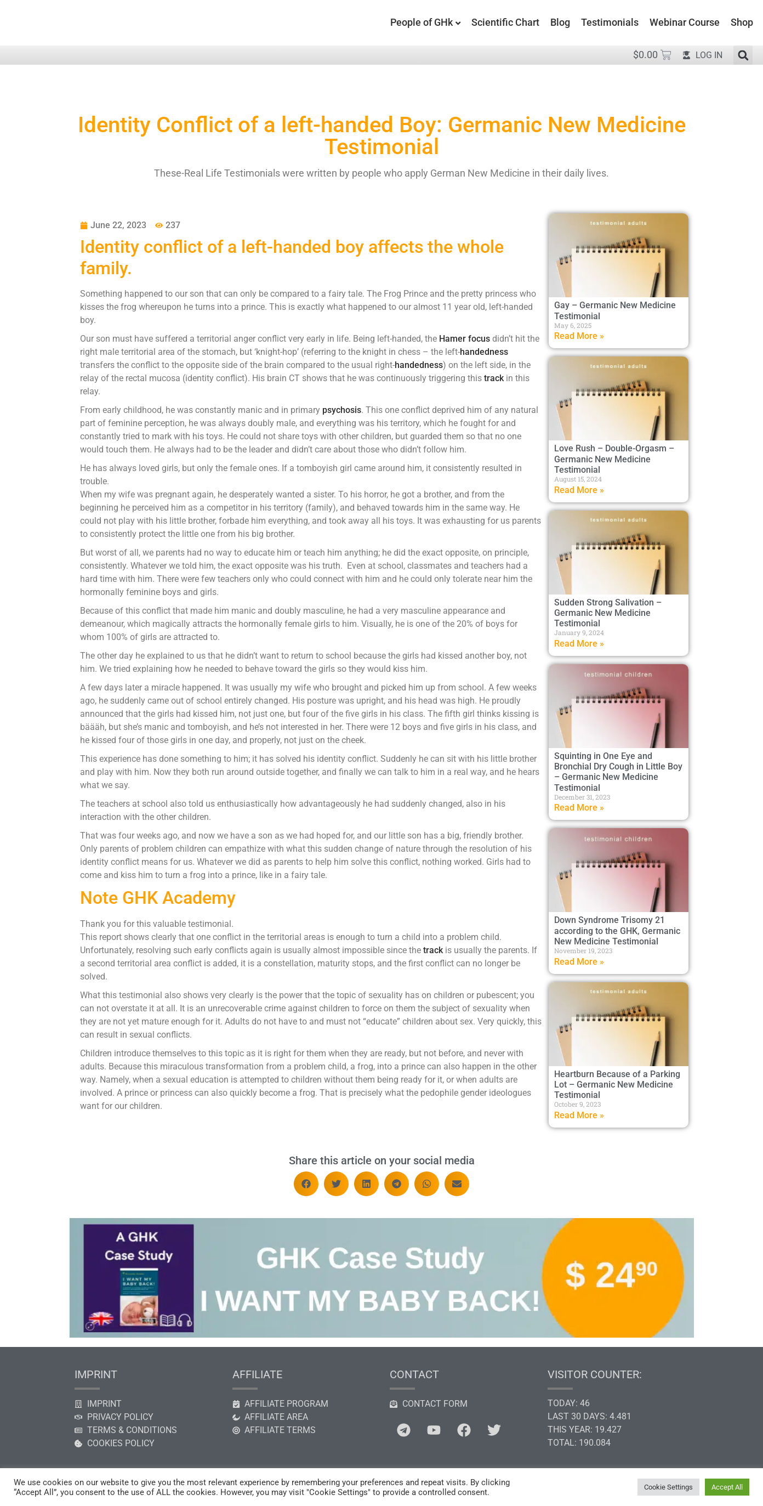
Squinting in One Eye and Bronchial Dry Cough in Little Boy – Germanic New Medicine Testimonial (618, 772)
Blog (560, 22)
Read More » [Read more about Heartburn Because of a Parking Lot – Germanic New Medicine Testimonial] (579, 1115)
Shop (742, 22)
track (494, 378)
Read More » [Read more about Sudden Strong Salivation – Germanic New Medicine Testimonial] (579, 643)
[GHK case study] (381, 1334)
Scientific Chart (505, 22)
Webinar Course (685, 22)
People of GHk (421, 22)
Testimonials (610, 22)
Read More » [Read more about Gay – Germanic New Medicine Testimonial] (579, 336)
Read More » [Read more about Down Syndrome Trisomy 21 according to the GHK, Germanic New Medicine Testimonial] (579, 961)
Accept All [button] (727, 1487)
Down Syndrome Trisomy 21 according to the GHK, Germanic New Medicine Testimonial (617, 930)
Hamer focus (464, 338)
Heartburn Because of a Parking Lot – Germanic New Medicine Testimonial (617, 1084)
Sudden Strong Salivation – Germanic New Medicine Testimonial (608, 613)
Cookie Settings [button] (668, 1487)
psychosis (341, 410)
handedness (484, 352)
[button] (743, 55)
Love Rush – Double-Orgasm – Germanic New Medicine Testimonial (614, 458)
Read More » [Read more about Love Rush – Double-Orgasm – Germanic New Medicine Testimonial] (579, 490)
